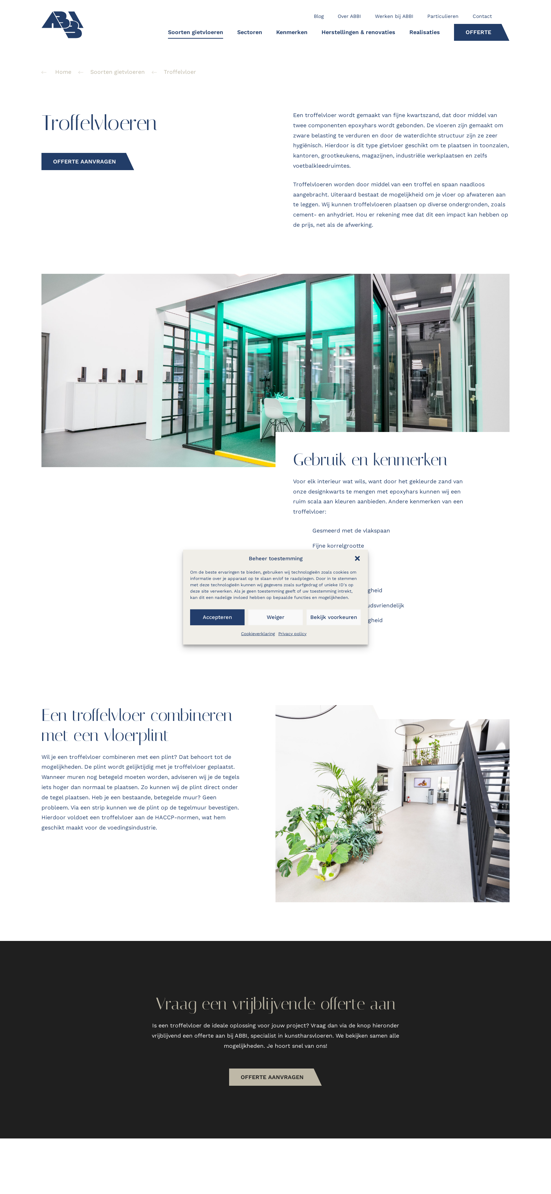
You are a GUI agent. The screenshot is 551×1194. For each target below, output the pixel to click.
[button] (357, 558)
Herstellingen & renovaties (358, 32)
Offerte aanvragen (84, 161)
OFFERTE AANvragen (280, 1086)
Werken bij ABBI (394, 16)
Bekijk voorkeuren (333, 617)
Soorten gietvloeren (195, 32)
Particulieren (443, 16)
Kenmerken (291, 32)
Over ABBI (349, 16)
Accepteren (217, 617)
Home (63, 72)
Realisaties (424, 32)
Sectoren (249, 32)
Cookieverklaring (258, 633)
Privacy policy (292, 633)
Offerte (478, 32)
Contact (482, 16)
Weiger (275, 617)
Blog (319, 16)
